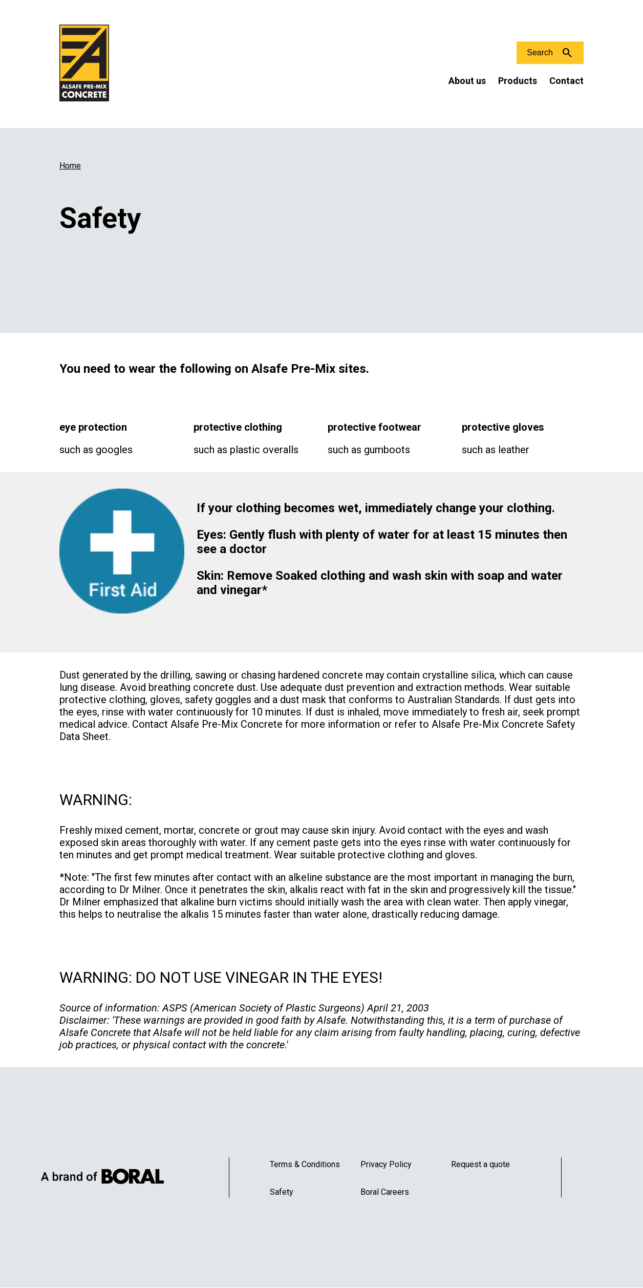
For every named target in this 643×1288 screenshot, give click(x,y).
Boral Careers (384, 1192)
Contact (566, 80)
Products (517, 80)
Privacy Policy (386, 1164)
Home (70, 166)
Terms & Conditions (305, 1164)
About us (467, 80)
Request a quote (480, 1164)
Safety (281, 1192)
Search (540, 52)
